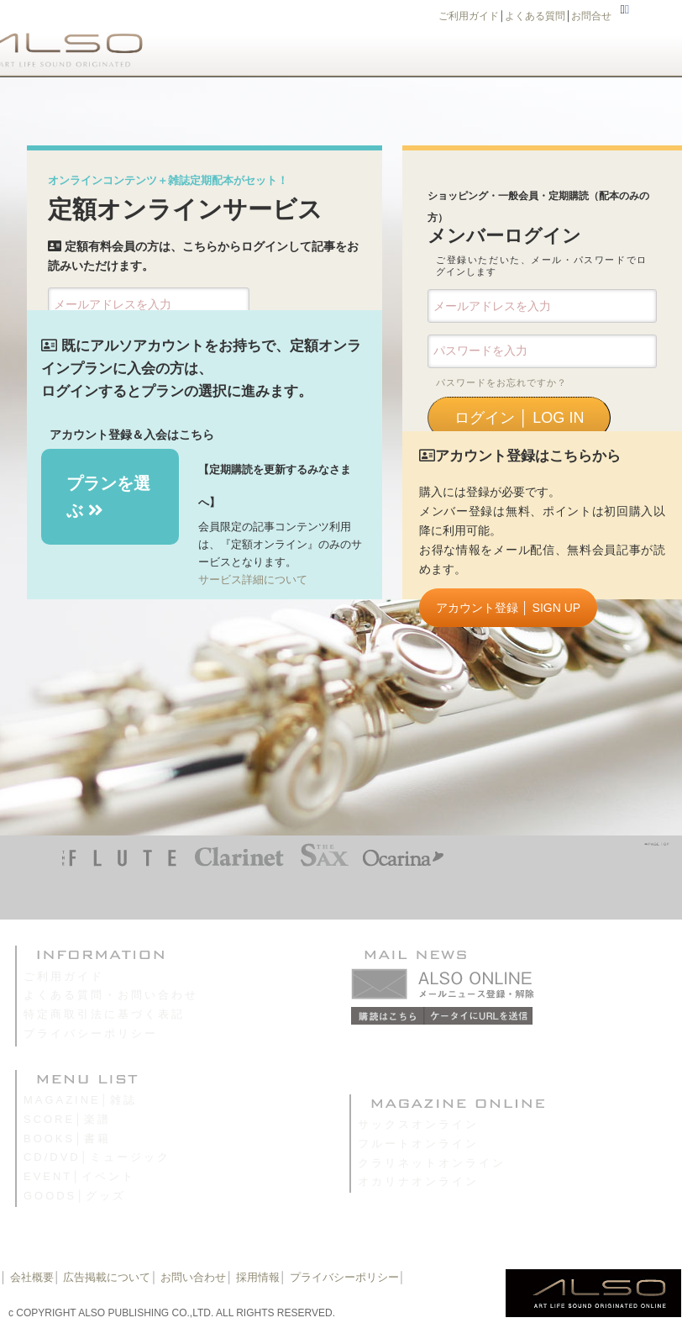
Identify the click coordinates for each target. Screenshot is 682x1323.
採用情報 (258, 1277)
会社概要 (32, 1277)
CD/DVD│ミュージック (97, 1157)
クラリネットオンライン (432, 1163)
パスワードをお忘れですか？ (501, 382)
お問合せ (591, 16)
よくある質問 (535, 16)
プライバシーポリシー (91, 1033)
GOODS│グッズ (75, 1195)
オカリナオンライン (418, 1181)
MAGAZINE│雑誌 (80, 1100)
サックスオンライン (418, 1124)
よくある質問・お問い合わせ (111, 994)
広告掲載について (106, 1277)
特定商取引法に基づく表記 (104, 1014)
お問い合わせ (192, 1277)
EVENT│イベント (79, 1176)
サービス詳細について (252, 579)
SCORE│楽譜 (67, 1119)
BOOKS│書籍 (67, 1138)
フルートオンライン (418, 1143)
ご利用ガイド (468, 16)
